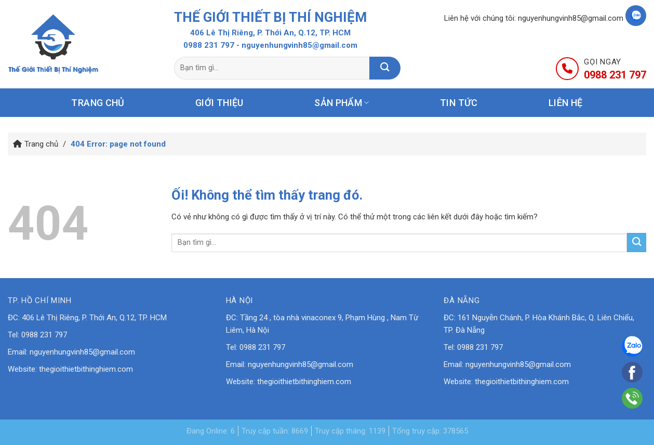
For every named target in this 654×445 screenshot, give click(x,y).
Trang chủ (97, 102)
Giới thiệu (219, 102)
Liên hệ (566, 102)
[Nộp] (385, 68)
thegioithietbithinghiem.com (86, 369)
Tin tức (459, 102)
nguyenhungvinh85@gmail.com (570, 18)
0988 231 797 (208, 45)
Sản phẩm (341, 102)
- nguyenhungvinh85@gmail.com (296, 45)
